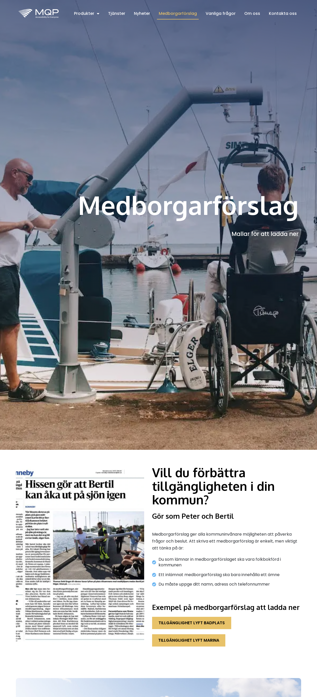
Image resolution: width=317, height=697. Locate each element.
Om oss (252, 13)
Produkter (86, 13)
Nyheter (142, 13)
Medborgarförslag (178, 13)
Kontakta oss (283, 13)
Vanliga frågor (221, 13)
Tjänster (116, 13)
